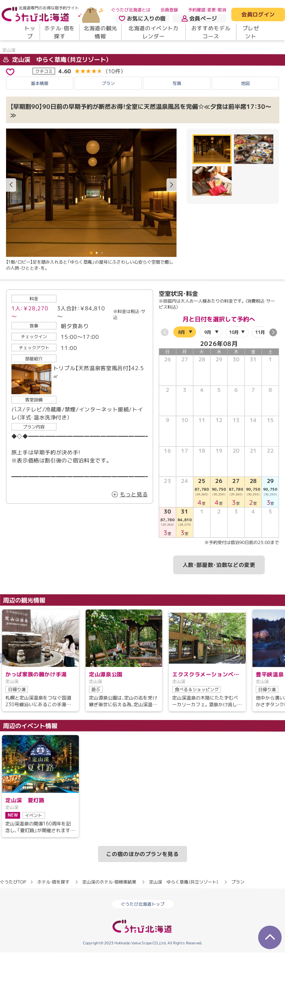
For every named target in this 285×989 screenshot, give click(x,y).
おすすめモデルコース (210, 32)
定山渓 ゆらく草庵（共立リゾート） (56, 93)
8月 (181, 365)
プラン (108, 117)
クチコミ (44, 104)
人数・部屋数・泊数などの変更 (219, 598)
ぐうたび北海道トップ (142, 937)
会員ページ (199, 18)
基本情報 (39, 117)
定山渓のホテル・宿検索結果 (109, 915)
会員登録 (169, 10)
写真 (177, 117)
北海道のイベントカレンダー (153, 32)
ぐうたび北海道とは (130, 10)
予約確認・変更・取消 (207, 10)
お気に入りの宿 (142, 18)
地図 (245, 117)
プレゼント (250, 32)
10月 (234, 365)
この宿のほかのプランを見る (142, 887)
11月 (260, 365)
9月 (207, 365)
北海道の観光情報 (100, 32)
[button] (172, 218)
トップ (29, 32)
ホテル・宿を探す (59, 32)
